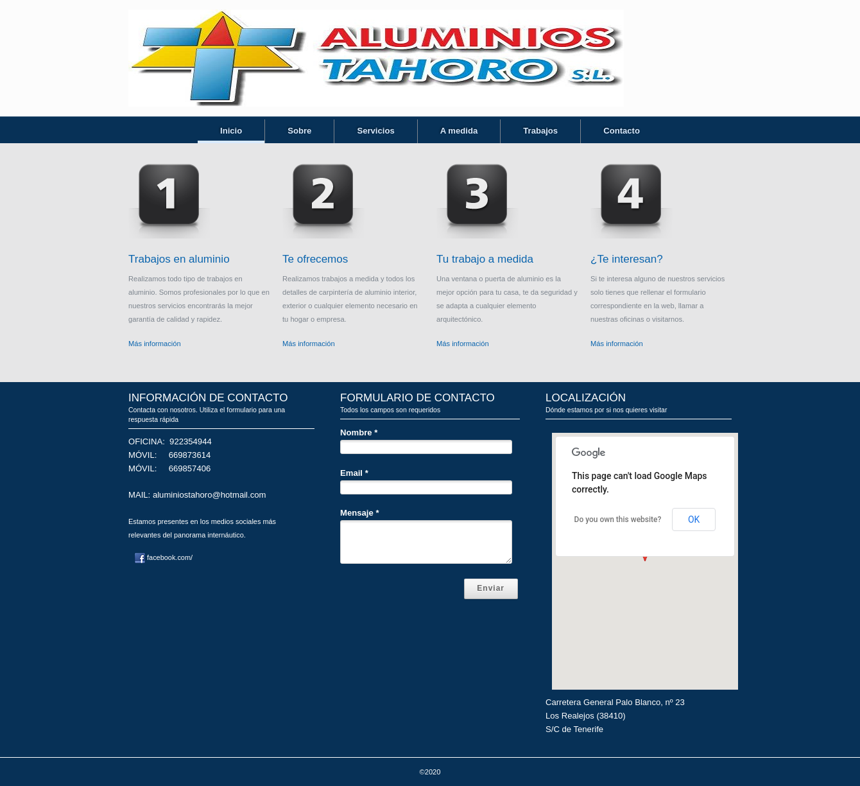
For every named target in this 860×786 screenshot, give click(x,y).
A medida (459, 130)
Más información (154, 343)
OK (694, 519)
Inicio (231, 130)
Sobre (299, 130)
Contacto (621, 130)
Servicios (375, 130)
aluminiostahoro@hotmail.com (209, 495)
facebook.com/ (164, 557)
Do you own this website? (618, 519)
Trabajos (540, 130)
